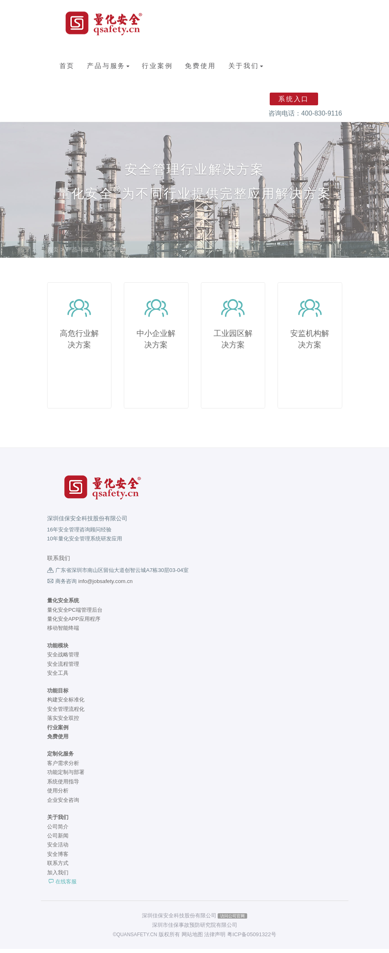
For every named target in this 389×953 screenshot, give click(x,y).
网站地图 (192, 938)
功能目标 (57, 695)
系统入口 (293, 98)
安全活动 (57, 849)
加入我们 (57, 877)
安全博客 (57, 858)
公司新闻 (57, 840)
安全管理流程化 (65, 713)
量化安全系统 (63, 604)
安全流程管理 (63, 668)
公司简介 (57, 831)
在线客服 (62, 886)
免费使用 (200, 65)
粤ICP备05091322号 (251, 938)
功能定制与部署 (65, 776)
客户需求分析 (63, 767)
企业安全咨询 (63, 804)
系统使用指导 (63, 786)
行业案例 (157, 65)
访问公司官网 (232, 919)
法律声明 (214, 938)
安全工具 (57, 677)
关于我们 (245, 65)
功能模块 (57, 650)
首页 (67, 65)
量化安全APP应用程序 (73, 623)
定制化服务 (60, 758)
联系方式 (57, 867)
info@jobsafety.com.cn (105, 585)
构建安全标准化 (65, 704)
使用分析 (57, 795)
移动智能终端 (63, 632)
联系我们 (58, 562)
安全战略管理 (63, 659)
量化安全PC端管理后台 (74, 614)
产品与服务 (108, 65)
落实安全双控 (63, 722)
